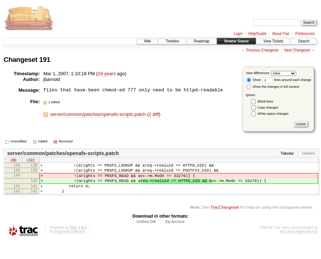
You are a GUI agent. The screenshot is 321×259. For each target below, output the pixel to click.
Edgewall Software (70, 239)
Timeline (172, 41)
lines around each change (286, 80)
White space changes (273, 113)
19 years (107, 73)
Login (238, 34)
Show (254, 80)
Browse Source (236, 41)
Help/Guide (257, 34)
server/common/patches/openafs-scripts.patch (98, 114)
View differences (258, 73)
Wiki (147, 41)
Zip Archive (175, 229)
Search (303, 41)
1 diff (154, 114)
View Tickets (273, 41)
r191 (31, 161)
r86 (14, 161)
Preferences (305, 34)
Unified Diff (146, 229)
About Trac (280, 34)
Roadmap (201, 41)
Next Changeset (297, 50)
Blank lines (265, 101)
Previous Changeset (262, 50)
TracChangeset (225, 214)
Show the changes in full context (273, 86)
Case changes (268, 107)
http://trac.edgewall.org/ (298, 239)
